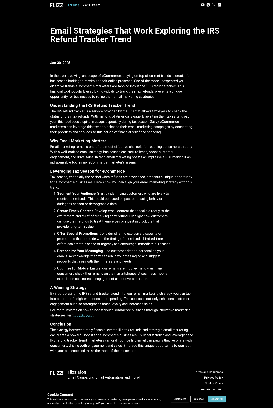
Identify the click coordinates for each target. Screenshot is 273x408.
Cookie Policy (214, 383)
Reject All (198, 399)
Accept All (217, 399)
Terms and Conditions (208, 372)
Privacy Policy (213, 377)
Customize (180, 399)
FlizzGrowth (84, 315)
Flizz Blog (77, 372)
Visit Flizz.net (91, 5)
